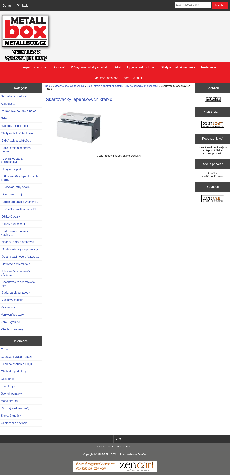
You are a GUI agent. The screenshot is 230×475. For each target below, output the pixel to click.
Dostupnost (8, 378)
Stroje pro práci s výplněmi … (20, 201)
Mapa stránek (9, 400)
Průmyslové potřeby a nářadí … (21, 111)
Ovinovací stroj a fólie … (17, 187)
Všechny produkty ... (14, 329)
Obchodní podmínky (13, 371)
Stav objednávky (11, 393)
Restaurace (208, 67)
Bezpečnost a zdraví (34, 67)
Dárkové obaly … (12, 216)
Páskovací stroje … (14, 194)
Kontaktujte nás (10, 386)
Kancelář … (8, 103)
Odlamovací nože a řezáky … (20, 256)
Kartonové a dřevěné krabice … (14, 233)
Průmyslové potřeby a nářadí (89, 67)
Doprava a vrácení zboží (16, 356)
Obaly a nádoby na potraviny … (21, 249)
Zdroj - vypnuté (133, 77)
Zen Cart (142, 454)
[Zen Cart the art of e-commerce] (213, 99)
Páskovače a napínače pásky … (16, 273)
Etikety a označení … (15, 223)
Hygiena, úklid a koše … (16, 125)
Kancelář (59, 67)
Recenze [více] (212, 138)
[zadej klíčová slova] (193, 5)
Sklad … (6, 118)
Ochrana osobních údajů (16, 364)
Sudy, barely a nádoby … (17, 292)
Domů (7, 5)
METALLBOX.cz (110, 454)
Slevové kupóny (11, 415)
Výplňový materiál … (14, 299)
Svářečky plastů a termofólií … (21, 209)
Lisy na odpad (11, 169)
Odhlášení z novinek (14, 423)
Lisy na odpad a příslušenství (141, 85)
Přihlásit (22, 5)
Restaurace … (10, 307)
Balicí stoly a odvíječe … (17, 140)
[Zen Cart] (115, 470)
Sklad (117, 67)
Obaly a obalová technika (69, 85)
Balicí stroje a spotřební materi (104, 85)
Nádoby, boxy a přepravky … (19, 241)
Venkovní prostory (106, 77)
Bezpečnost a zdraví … (15, 96)
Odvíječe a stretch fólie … (17, 264)
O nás (4, 349)
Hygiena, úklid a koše (140, 67)
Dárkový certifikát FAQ (15, 408)
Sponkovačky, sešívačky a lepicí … (18, 283)
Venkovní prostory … (14, 314)
